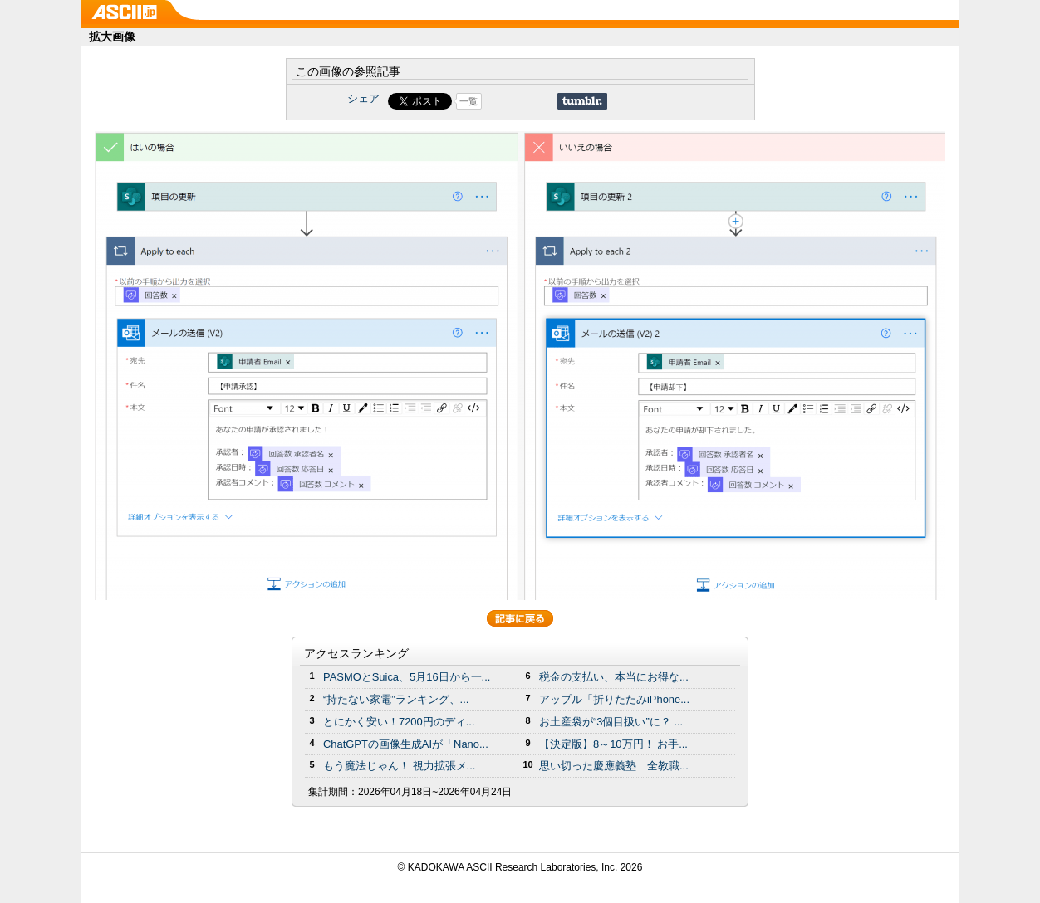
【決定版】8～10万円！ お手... (613, 744)
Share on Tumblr (582, 101)
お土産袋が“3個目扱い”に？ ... (611, 721)
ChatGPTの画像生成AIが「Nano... (405, 744)
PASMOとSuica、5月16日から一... (406, 677)
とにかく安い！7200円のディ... (399, 721)
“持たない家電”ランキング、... (395, 699)
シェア (363, 98)
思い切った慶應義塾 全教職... (614, 765)
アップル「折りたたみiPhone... (614, 699)
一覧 (468, 101)
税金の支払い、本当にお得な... (614, 677)
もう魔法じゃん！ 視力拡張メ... (399, 765)
